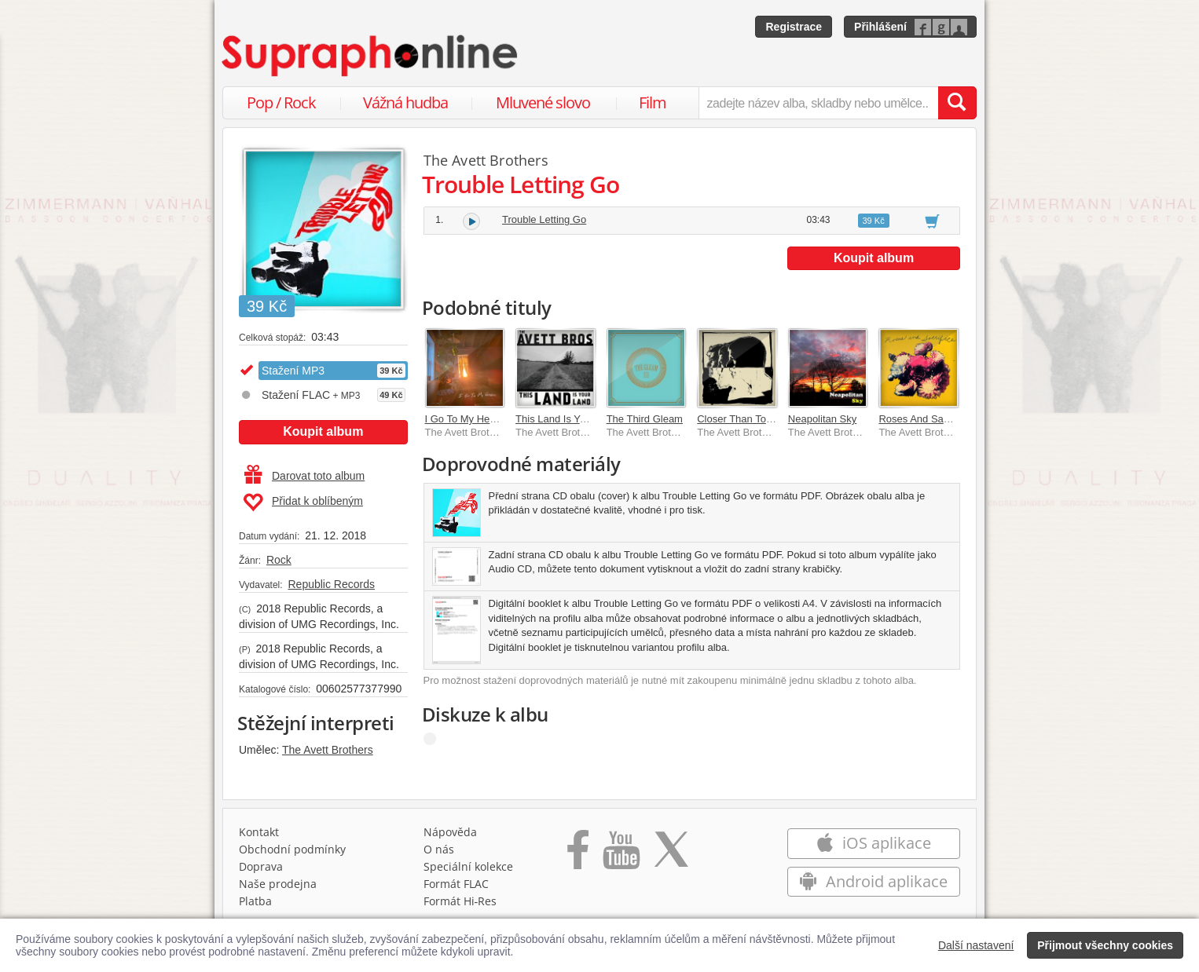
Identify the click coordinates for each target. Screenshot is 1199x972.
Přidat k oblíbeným (303, 502)
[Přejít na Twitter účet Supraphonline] (671, 855)
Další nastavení (976, 945)
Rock (279, 560)
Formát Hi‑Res (460, 900)
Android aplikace (873, 881)
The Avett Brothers (327, 750)
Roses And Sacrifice (924, 419)
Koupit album (323, 431)
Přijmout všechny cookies (1105, 945)
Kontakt (259, 831)
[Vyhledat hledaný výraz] (957, 102)
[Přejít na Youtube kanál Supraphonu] (620, 855)
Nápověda (450, 831)
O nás (439, 849)
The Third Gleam (645, 419)
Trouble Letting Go (544, 219)
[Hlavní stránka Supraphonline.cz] (371, 55)
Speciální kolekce (468, 866)
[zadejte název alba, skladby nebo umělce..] (818, 102)
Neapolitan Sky (822, 419)
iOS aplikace (873, 842)
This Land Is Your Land (567, 419)
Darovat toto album (304, 476)
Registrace (793, 26)
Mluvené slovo (543, 102)
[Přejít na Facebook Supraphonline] (578, 855)
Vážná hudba (405, 102)
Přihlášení (880, 26)
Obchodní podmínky (292, 849)
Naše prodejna (278, 883)
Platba (255, 900)
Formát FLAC (456, 883)
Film (652, 102)
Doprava (261, 866)
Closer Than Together (746, 419)
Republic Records (331, 584)
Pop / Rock (281, 102)
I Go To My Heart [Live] (477, 419)
